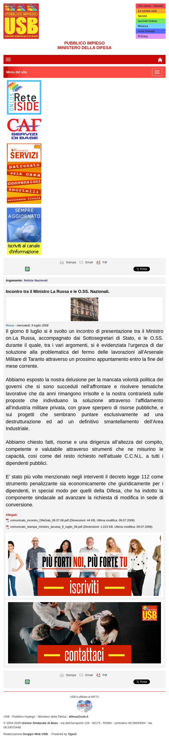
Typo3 (72, 734)
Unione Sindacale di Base (40, 723)
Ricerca (143, 26)
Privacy (143, 36)
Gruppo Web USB (35, 734)
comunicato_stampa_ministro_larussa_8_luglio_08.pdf (46, 526)
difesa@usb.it (78, 716)
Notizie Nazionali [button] (36, 280)
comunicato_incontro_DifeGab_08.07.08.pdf (40, 520)
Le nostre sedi (147, 11)
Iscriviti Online (147, 21)
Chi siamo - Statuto (150, 6)
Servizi (142, 16)
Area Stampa (146, 31)
